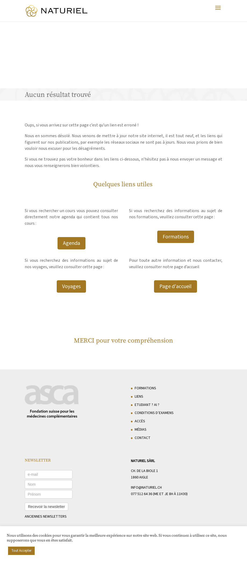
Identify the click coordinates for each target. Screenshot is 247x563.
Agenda (71, 243)
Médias (140, 429)
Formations (176, 237)
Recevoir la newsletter (46, 506)
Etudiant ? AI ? (147, 405)
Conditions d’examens (154, 413)
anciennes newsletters (46, 516)
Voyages (71, 286)
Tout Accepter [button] (21, 550)
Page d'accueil (175, 286)
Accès (140, 421)
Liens (139, 396)
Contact (143, 438)
